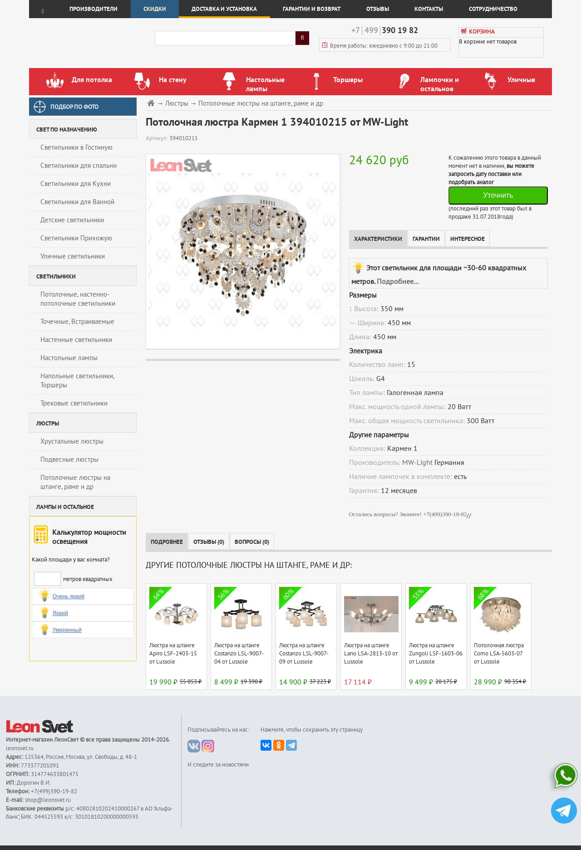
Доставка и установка (224, 9)
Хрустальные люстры (71, 441)
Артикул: (157, 138)
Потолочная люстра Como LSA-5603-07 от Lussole (499, 653)
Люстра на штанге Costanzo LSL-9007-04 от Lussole (239, 653)
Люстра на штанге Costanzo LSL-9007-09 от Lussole (304, 653)
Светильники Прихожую (76, 238)
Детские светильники (72, 220)
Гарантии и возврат (311, 9)
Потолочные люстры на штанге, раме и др (75, 482)
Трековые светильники (74, 403)
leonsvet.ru (20, 748)
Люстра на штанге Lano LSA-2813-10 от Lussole (371, 653)
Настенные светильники (76, 340)
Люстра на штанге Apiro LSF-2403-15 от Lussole (173, 653)
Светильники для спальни (78, 165)
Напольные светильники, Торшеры (77, 380)
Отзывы (377, 9)
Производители (93, 9)
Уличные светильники (72, 256)
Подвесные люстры (69, 459)
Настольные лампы (69, 358)
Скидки (154, 9)
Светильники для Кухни (75, 184)
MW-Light (417, 463)
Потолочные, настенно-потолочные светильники (77, 299)
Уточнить (498, 195)
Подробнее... (398, 282)
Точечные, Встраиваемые (77, 322)
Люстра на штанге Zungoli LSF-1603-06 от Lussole (436, 653)
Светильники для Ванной (77, 202)
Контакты (428, 9)
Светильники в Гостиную (76, 147)
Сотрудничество (493, 9)
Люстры (176, 103)
